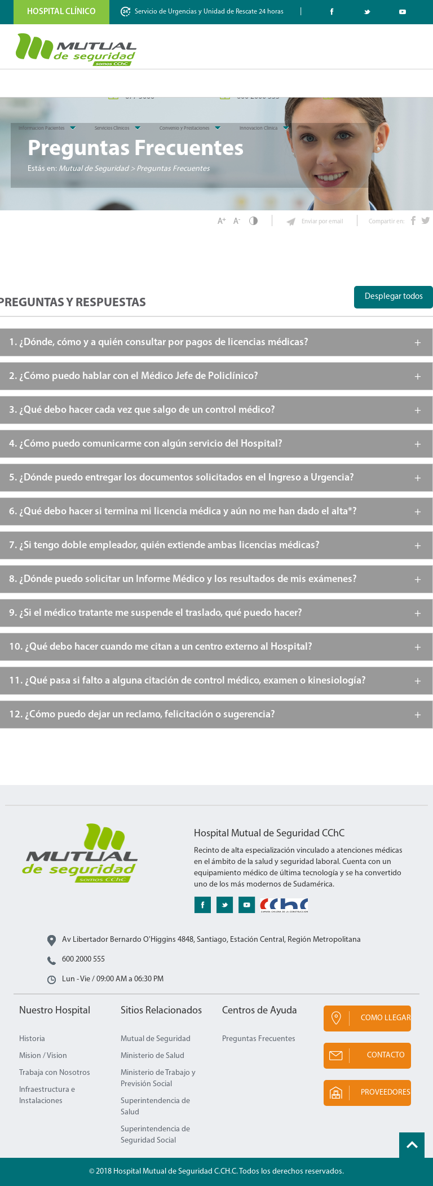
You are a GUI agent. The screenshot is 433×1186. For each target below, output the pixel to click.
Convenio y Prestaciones (184, 128)
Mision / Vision (43, 1056)
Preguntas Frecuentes (258, 1039)
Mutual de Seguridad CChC (77, 49)
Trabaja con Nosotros (54, 1073)
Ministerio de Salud (152, 1056)
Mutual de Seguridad (156, 1039)
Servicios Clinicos (112, 128)
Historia (32, 1039)
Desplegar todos (394, 297)
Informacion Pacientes (41, 128)
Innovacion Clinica (258, 128)
